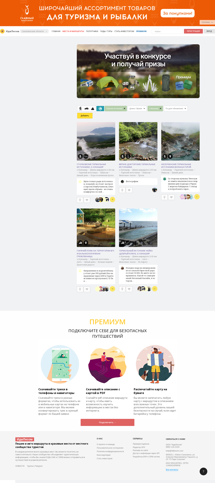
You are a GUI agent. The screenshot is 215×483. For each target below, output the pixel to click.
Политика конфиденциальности (110, 451)
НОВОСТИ (19, 466)
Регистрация (193, 31)
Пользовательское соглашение (110, 448)
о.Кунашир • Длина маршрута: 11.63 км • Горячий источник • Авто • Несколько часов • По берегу (138, 269)
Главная (56, 31)
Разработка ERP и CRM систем (146, 457)
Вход (209, 31)
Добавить (85, 116)
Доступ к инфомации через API (146, 453)
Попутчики (92, 31)
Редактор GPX (139, 447)
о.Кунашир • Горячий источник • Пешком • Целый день (180, 180)
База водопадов (103, 455)
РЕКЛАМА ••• (207, 22)
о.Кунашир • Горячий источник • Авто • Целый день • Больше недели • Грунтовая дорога (96, 271)
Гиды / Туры (106, 31)
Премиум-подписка (141, 444)
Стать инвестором (124, 31)
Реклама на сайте (140, 450)
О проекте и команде (106, 444)
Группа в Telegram (35, 466)
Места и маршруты (73, 31)
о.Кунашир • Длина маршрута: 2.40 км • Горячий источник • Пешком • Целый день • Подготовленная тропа (96, 182)
